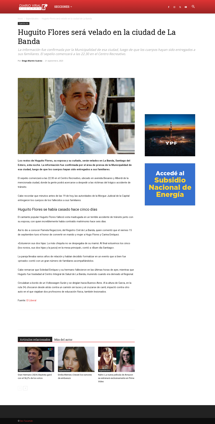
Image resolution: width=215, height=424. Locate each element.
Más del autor (63, 339)
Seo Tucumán (26, 420)
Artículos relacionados (35, 339)
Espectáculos (32, 18)
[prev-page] (20, 388)
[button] (193, 7)
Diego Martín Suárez (32, 60)
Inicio (20, 18)
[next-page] (25, 388)
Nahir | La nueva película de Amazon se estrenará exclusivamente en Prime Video (116, 378)
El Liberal (31, 300)
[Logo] (35, 6)
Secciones (63, 6)
